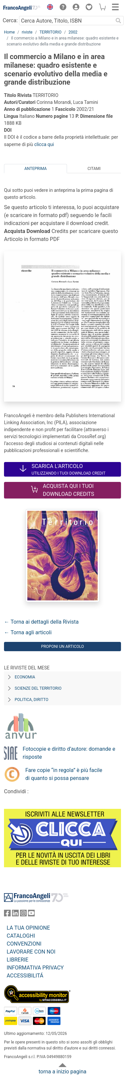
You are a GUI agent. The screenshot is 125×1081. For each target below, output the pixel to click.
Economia (25, 677)
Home (9, 32)
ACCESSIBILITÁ (25, 975)
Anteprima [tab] (35, 168)
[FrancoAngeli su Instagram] (23, 914)
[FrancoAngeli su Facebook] (7, 914)
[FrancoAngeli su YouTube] (31, 914)
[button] (48, 8)
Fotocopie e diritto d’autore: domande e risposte (69, 753)
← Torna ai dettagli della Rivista (41, 622)
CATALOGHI (21, 936)
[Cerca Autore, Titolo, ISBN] (66, 20)
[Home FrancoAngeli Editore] (22, 8)
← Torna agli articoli (28, 632)
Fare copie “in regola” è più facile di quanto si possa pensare (63, 774)
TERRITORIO (50, 32)
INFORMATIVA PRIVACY (35, 968)
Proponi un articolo (62, 646)
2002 (72, 32)
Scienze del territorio (38, 688)
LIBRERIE (17, 960)
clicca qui (44, 144)
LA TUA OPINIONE (28, 928)
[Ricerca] (118, 20)
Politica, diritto (31, 699)
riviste (27, 32)
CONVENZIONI (24, 944)
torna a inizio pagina (62, 1071)
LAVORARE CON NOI (31, 952)
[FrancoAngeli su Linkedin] (15, 914)
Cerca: (10, 20)
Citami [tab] (94, 168)
